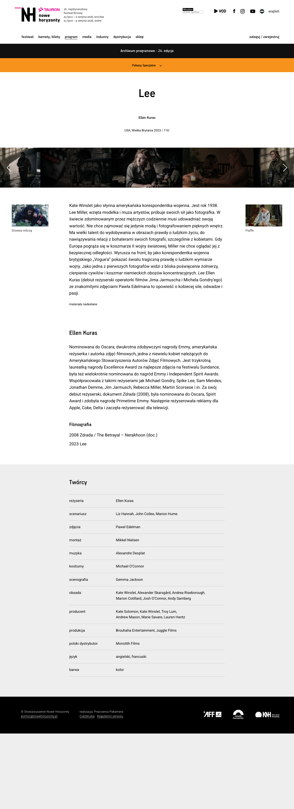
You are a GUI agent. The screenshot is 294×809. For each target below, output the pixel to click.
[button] (285, 205)
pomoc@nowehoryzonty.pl (39, 791)
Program (71, 37)
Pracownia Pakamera (108, 787)
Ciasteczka (87, 791)
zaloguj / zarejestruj (264, 37)
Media (86, 37)
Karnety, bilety (49, 37)
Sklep (140, 37)
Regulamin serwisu (110, 791)
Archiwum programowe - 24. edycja (147, 51)
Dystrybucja (122, 37)
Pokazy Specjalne (143, 65)
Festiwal (28, 37)
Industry (102, 37)
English (273, 11)
